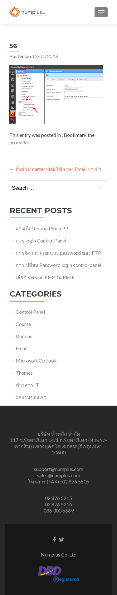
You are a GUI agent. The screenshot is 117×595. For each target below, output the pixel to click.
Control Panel (30, 312)
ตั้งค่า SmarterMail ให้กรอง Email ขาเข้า (55, 169)
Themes (24, 373)
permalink (19, 142)
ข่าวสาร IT (27, 385)
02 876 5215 (58, 498)
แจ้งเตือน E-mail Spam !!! (42, 228)
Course (23, 324)
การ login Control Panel (41, 240)
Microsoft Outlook (36, 360)
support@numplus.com (58, 469)
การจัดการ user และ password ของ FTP (58, 253)
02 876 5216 (58, 504)
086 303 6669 (59, 510)
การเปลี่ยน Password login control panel (58, 265)
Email (21, 348)
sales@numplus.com (58, 475)
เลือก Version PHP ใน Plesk (45, 277)
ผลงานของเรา (31, 397)
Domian (24, 336)
